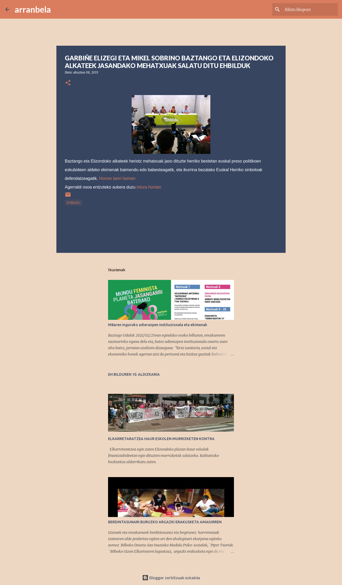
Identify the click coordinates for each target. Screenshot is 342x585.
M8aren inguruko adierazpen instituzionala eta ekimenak (157, 325)
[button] (68, 83)
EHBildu (73, 203)
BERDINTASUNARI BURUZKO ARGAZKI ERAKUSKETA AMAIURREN (165, 522)
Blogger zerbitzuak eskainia (171, 577)
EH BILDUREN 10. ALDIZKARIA (134, 374)
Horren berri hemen (116, 178)
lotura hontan (149, 187)
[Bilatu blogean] (310, 9)
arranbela (33, 9)
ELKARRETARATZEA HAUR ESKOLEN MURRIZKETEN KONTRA (161, 439)
